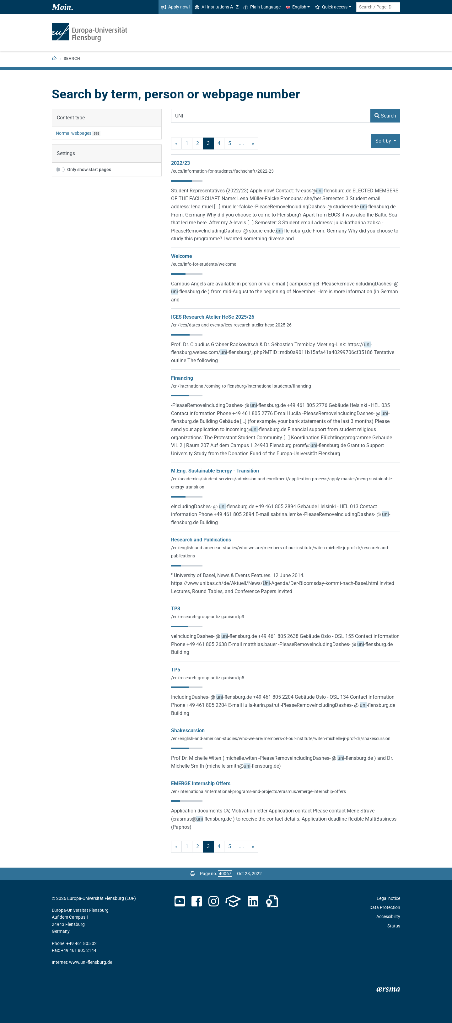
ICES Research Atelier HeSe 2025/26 (212, 317)
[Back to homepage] (54, 59)
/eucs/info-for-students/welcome (203, 264)
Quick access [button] (331, 6)
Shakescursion (188, 730)
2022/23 (180, 163)
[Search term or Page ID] (378, 7)
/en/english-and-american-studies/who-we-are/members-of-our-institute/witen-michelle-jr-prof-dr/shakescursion (280, 738)
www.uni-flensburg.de (90, 962)
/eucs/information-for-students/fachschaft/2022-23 (222, 171)
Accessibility (388, 916)
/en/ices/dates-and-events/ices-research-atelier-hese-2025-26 (231, 324)
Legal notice (388, 898)
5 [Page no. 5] (229, 143)
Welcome (181, 256)
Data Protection (384, 907)
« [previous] (176, 143)
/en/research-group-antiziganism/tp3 (207, 616)
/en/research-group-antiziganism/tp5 (207, 677)
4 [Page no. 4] (219, 143)
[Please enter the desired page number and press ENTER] (225, 873)
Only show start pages (89, 169)
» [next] (253, 143)
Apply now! (175, 6)
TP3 (175, 609)
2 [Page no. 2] (197, 143)
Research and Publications (201, 540)
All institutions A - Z (217, 6)
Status (393, 925)
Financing (182, 378)
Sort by (383, 141)
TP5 (175, 670)
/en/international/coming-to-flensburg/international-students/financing (241, 386)
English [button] (296, 6)
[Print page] (193, 873)
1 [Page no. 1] (187, 143)
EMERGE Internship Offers (200, 783)
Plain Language (262, 6)
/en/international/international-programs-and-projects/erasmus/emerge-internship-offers (258, 791)
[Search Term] (270, 116)
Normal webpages (73, 133)
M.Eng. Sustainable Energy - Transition (215, 471)
